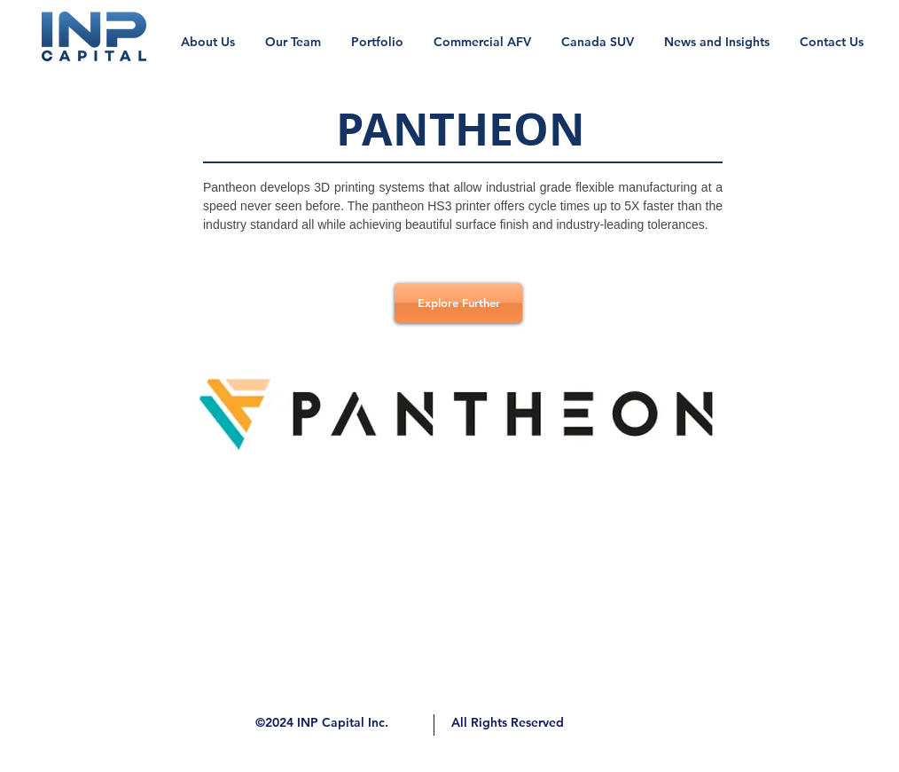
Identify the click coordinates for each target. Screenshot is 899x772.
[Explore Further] (458, 303)
